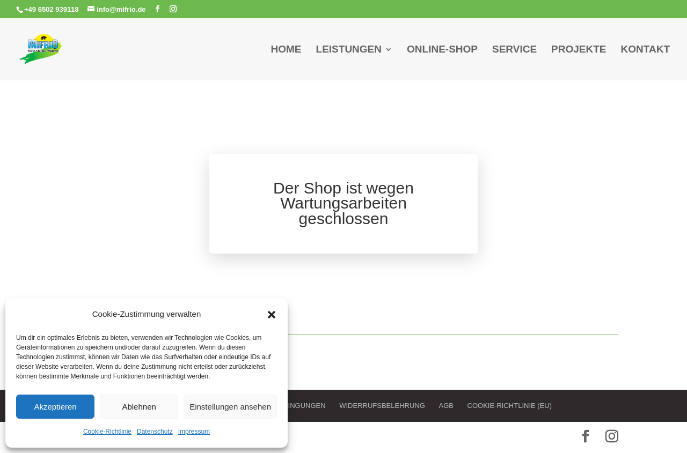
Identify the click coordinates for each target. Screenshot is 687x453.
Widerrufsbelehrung (382, 406)
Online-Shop (442, 50)
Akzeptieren (55, 406)
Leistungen (349, 50)
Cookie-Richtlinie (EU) (509, 406)
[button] (271, 314)
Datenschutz (155, 431)
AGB (445, 406)
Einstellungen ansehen (230, 406)
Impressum (194, 431)
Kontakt (645, 50)
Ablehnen (139, 406)
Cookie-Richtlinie (107, 431)
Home (286, 50)
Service (514, 50)
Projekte (578, 50)
